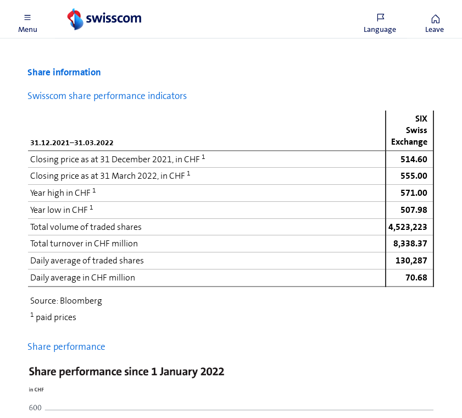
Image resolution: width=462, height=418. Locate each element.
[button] (27, 19)
